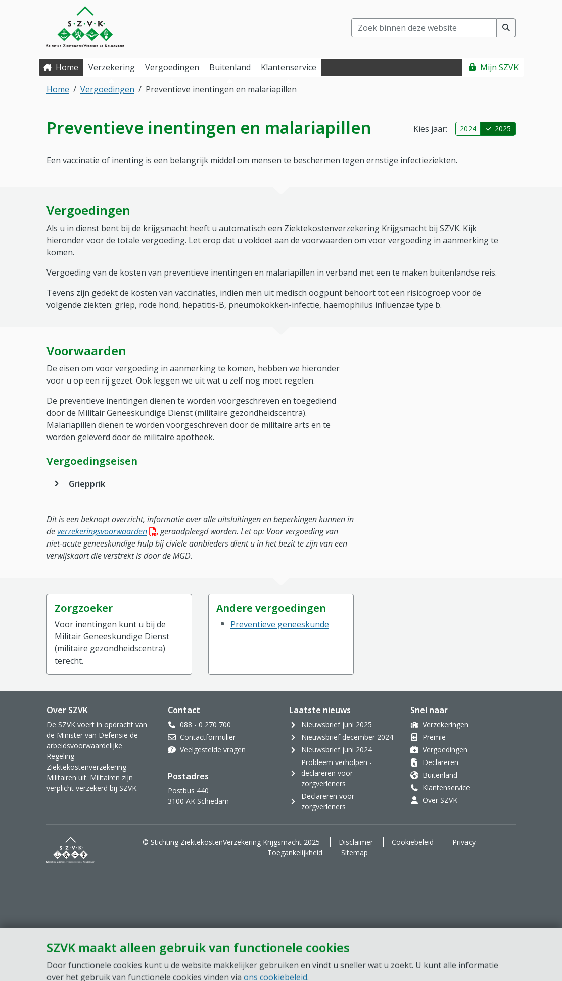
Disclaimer (356, 842)
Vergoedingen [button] (172, 67)
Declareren (440, 762)
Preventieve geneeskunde (279, 624)
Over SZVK (440, 800)
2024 (468, 128)
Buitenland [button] (230, 67)
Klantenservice (446, 787)
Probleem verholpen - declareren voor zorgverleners (336, 772)
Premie (434, 737)
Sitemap (354, 852)
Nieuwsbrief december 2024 (347, 737)
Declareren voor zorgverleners (327, 801)
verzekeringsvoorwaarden (107, 531)
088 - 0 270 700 (205, 724)
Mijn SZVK (499, 67)
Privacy (464, 842)
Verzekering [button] (111, 67)
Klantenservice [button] (288, 67)
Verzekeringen (446, 724)
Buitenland (440, 775)
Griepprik (87, 483)
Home (67, 67)
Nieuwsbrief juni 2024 (336, 749)
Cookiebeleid (413, 842)
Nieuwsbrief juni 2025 (336, 724)
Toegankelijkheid (294, 852)
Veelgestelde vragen (213, 749)
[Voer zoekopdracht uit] (506, 27)
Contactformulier (208, 737)
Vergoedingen (107, 89)
